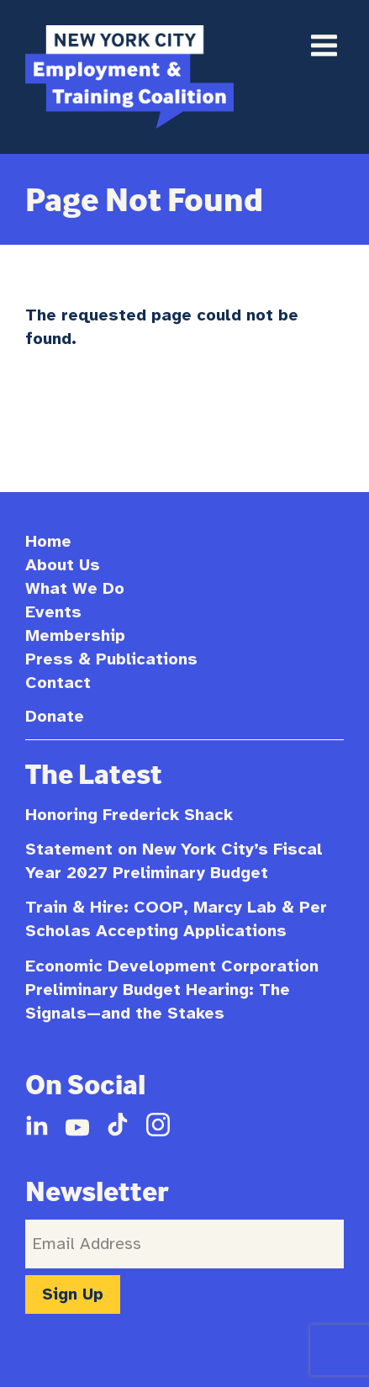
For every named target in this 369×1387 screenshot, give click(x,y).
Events (53, 611)
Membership (75, 635)
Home (48, 541)
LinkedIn (37, 1124)
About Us (62, 564)
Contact (58, 682)
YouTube (77, 1124)
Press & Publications (111, 659)
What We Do (74, 588)
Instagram (158, 1124)
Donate (54, 716)
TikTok (117, 1124)
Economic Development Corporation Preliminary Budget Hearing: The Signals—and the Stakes (172, 990)
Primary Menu (323, 45)
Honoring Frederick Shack (129, 814)
